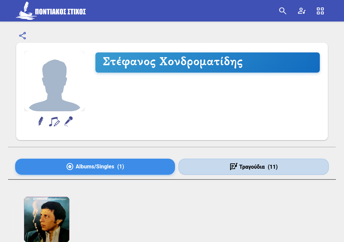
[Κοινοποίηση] (23, 36)
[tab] (95, 167)
